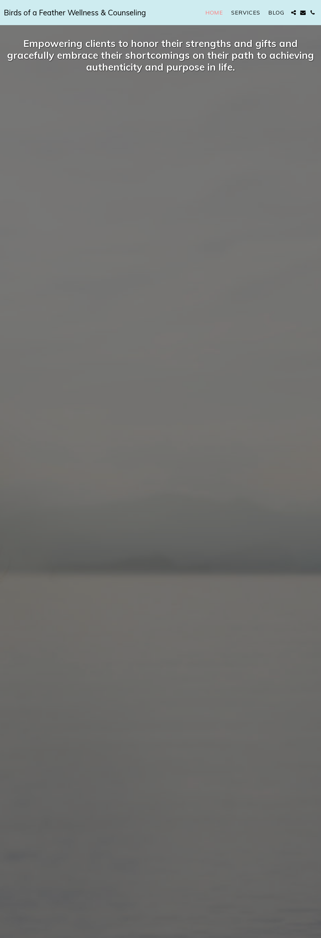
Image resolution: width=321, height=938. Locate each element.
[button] (293, 12)
